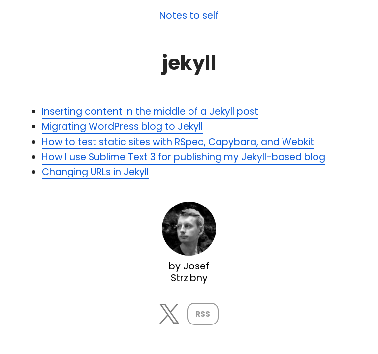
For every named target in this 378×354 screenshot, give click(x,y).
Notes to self (189, 16)
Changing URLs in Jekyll (95, 171)
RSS (202, 314)
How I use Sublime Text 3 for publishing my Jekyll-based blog (183, 157)
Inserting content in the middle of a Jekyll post (150, 111)
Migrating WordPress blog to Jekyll (122, 126)
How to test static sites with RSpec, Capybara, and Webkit (178, 141)
